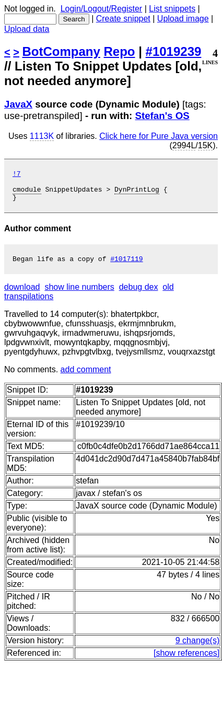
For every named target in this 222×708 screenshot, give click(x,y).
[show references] (186, 660)
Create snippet (123, 18)
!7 (17, 175)
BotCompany (61, 51)
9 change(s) (198, 648)
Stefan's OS (162, 115)
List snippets (172, 8)
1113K (42, 136)
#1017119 (126, 266)
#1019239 (174, 51)
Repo (119, 51)
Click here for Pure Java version (158, 136)
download (22, 294)
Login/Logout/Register (102, 8)
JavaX (18, 104)
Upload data (26, 29)
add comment (86, 377)
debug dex (138, 294)
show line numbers (79, 294)
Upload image (183, 18)
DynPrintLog (136, 193)
